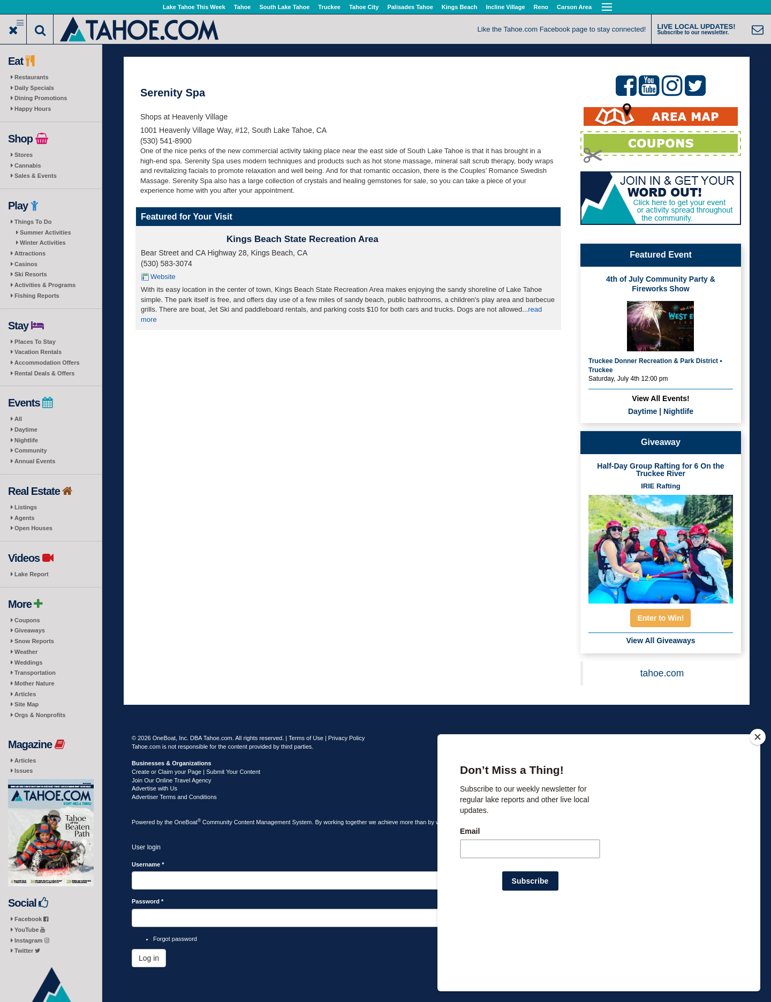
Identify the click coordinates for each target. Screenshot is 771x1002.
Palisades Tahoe (410, 7)
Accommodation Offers (47, 362)
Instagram (31, 940)
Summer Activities (45, 232)
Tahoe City (364, 7)
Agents (24, 518)
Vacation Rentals (38, 352)
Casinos (25, 264)
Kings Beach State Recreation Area (302, 239)
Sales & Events (35, 175)
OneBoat (188, 822)
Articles (25, 694)
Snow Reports (34, 641)
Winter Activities (43, 242)
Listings (25, 507)
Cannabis (27, 165)
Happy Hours (32, 109)
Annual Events (34, 461)
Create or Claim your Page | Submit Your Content (196, 772)
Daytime (25, 429)
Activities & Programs (44, 285)
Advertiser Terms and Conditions (174, 797)
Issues (23, 770)
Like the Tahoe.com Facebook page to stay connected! (562, 29)
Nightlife (26, 440)
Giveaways (29, 630)
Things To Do (32, 222)
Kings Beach (460, 7)
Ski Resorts (30, 274)
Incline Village (505, 7)
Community (30, 450)
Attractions (30, 253)
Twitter (27, 950)
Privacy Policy (346, 738)
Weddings (28, 662)
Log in (149, 958)
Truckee (329, 7)
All (18, 419)
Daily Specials (34, 88)
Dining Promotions (40, 98)
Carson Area (574, 7)
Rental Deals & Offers (44, 373)
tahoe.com (662, 673)
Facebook (31, 919)
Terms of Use (306, 738)
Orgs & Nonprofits (39, 715)
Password (147, 901)
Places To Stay (35, 341)
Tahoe (242, 7)
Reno (541, 7)
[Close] (758, 806)
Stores (23, 155)
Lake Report (31, 574)
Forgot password (175, 939)
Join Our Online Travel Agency (171, 780)
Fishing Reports (36, 295)
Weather (25, 652)
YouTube (29, 929)
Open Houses (33, 528)
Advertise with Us (154, 788)
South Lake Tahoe (284, 7)
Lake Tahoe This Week (194, 7)
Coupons (27, 620)
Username (148, 864)
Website (163, 277)
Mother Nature (34, 683)
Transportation (35, 672)
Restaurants (31, 77)
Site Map (26, 704)
